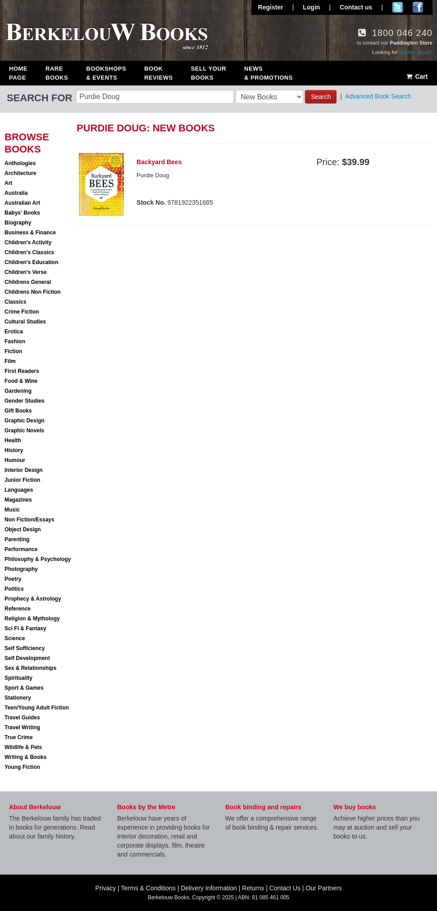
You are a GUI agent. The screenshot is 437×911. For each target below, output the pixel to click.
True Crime (19, 737)
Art (8, 183)
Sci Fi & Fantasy (25, 628)
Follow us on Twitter (397, 7)
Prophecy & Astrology (33, 599)
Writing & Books (25, 757)
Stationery (18, 698)
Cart (416, 76)
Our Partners (323, 888)
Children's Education (32, 262)
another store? (415, 52)
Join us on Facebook (417, 7)
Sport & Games (24, 688)
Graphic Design (25, 420)
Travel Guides (22, 717)
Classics (16, 302)
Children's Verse (26, 272)
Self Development (27, 658)
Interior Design (24, 470)
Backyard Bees (159, 162)
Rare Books (57, 73)
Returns (253, 888)
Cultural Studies (25, 322)
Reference (18, 609)
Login (311, 7)
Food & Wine (21, 381)
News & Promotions (268, 73)
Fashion (15, 341)
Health (13, 440)
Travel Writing (22, 727)
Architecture (20, 173)
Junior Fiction (22, 480)
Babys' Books (22, 213)
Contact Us (284, 888)
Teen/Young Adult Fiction (37, 708)
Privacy (105, 888)
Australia (16, 193)
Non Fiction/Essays (30, 519)
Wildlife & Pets (23, 747)
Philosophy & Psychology (38, 559)
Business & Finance (30, 232)
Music (12, 510)
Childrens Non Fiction (33, 292)
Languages (19, 490)
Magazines (18, 500)
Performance (21, 549)
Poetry (13, 579)
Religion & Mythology (32, 618)
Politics (14, 589)
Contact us (356, 7)
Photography (21, 569)
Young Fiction (22, 767)
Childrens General (28, 282)
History (14, 450)
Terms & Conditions (148, 888)
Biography (18, 223)
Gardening (18, 391)
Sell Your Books (208, 73)
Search (321, 96)
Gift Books (18, 411)
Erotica (14, 331)
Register (270, 7)
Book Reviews (158, 73)
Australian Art (22, 203)
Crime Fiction (22, 312)
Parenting (17, 539)
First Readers (22, 371)
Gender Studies (25, 401)
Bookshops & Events (106, 73)
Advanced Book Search (378, 96)
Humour (15, 460)
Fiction (13, 351)
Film (10, 361)
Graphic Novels (24, 430)
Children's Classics (29, 252)
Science (15, 638)
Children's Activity (28, 242)
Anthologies (20, 163)
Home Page (18, 73)
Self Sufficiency (25, 648)
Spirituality (18, 678)
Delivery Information (209, 888)
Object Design (23, 529)
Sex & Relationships (30, 668)
